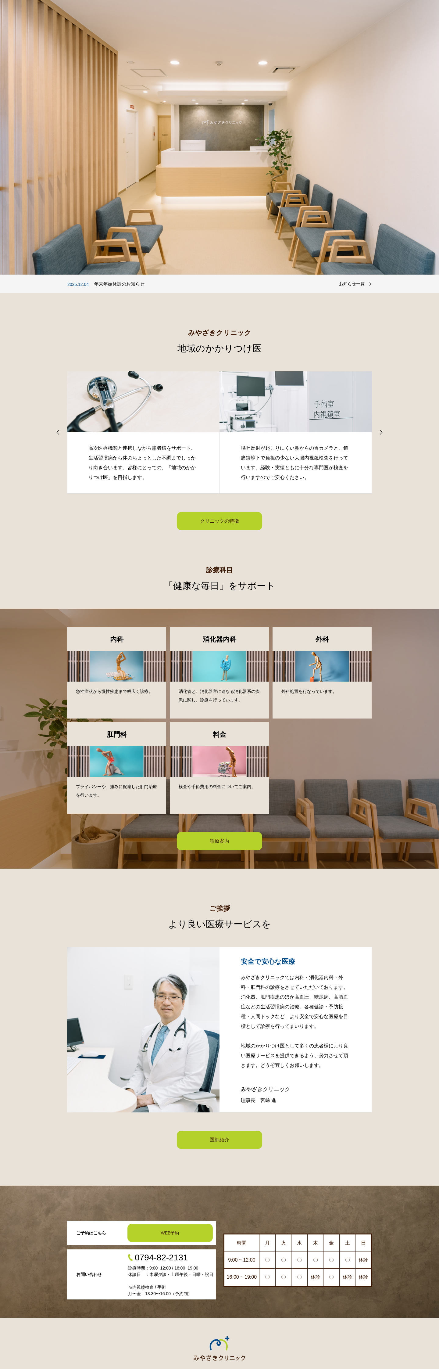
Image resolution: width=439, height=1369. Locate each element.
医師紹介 (219, 1139)
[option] (219, 137)
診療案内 (219, 841)
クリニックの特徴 (219, 521)
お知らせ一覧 (352, 283)
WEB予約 (170, 1232)
